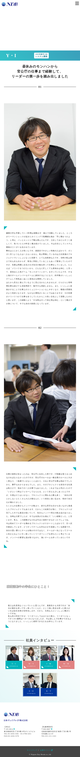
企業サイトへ (46, 750)
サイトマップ (32, 750)
